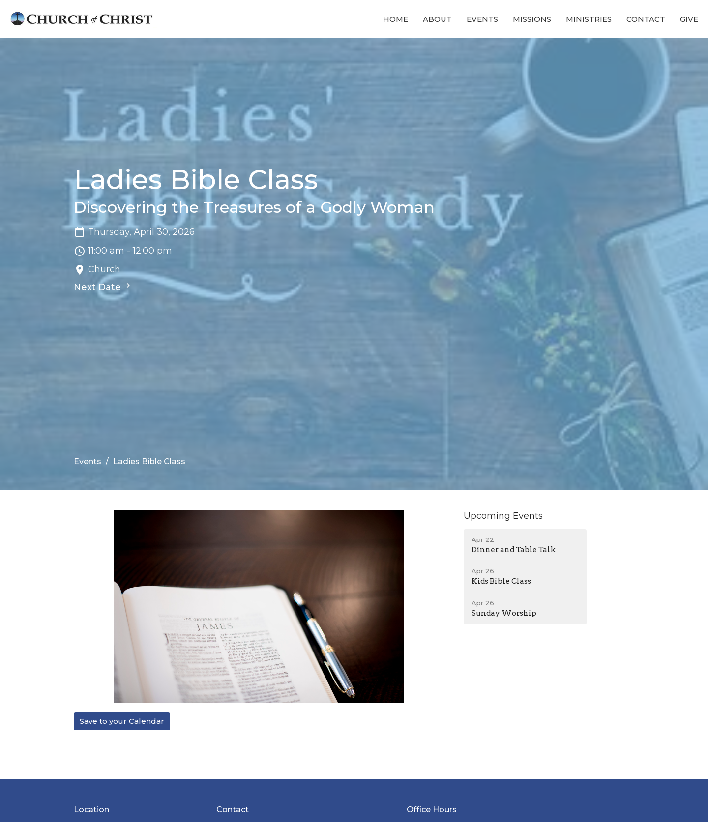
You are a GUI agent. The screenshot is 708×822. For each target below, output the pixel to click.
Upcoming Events (503, 515)
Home (395, 19)
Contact (645, 19)
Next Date (103, 287)
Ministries (589, 19)
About (437, 19)
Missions (532, 19)
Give (689, 19)
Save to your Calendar (122, 721)
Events (482, 19)
